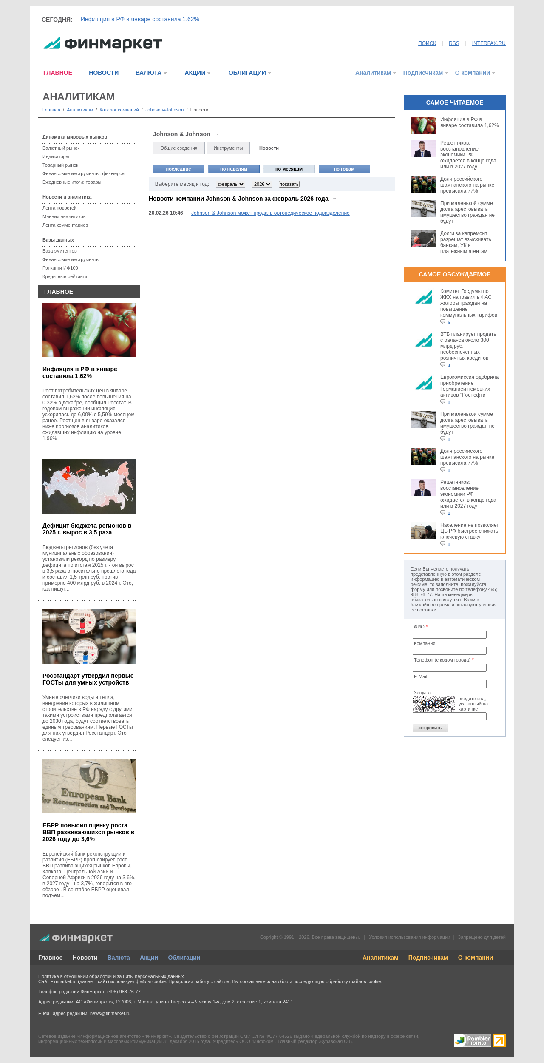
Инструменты (228, 148)
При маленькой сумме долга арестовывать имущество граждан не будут (467, 212)
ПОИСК (427, 43)
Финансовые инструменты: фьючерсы (83, 173)
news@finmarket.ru (110, 1013)
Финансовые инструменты (70, 259)
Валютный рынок (60, 148)
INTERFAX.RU (489, 43)
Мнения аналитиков (64, 216)
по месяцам (289, 168)
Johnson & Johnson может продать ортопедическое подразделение (270, 213)
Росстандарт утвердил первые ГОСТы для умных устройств (87, 679)
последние (178, 168)
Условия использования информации (409, 937)
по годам (344, 168)
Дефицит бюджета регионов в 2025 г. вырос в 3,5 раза (86, 529)
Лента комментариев (65, 224)
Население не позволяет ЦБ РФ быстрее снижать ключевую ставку (469, 531)
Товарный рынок (60, 165)
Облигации (184, 957)
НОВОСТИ (104, 72)
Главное (50, 957)
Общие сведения (178, 148)
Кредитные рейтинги (64, 276)
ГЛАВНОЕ (57, 72)
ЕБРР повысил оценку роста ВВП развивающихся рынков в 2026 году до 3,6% (88, 832)
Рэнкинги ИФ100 (60, 267)
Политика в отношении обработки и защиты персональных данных (111, 976)
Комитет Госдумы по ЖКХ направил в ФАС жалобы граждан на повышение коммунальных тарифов (468, 303)
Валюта (119, 957)
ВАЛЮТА (149, 72)
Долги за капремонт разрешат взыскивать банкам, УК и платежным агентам (465, 242)
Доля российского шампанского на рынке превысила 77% (467, 185)
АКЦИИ (194, 72)
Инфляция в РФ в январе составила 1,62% (140, 19)
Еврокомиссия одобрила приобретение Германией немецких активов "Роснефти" (469, 386)
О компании (472, 72)
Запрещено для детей (482, 937)
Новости (269, 148)
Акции (149, 957)
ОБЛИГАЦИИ (247, 72)
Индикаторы (55, 156)
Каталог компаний (119, 109)
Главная (51, 109)
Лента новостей (59, 207)
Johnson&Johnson (164, 109)
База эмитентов (59, 250)
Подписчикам (423, 72)
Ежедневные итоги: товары (72, 182)
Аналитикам (373, 72)
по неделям (233, 168)
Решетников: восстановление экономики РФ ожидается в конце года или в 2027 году (468, 155)
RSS (454, 43)
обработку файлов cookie (353, 981)
